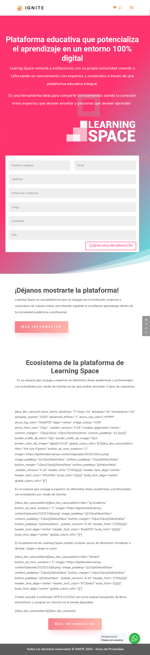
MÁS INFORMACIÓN (41, 326)
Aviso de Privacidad (109, 649)
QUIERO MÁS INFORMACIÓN (110, 246)
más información (75, 624)
